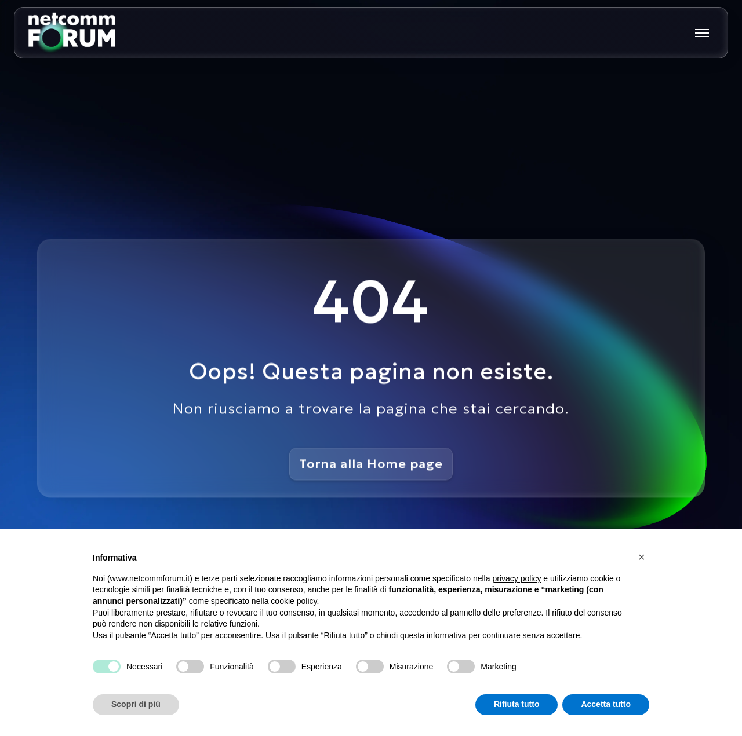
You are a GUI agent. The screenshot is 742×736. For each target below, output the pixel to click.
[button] (643, 557)
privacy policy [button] (516, 578)
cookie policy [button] (294, 601)
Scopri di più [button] (136, 704)
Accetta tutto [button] (606, 704)
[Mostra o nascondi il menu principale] (702, 33)
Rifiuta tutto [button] (517, 704)
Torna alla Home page (371, 463)
